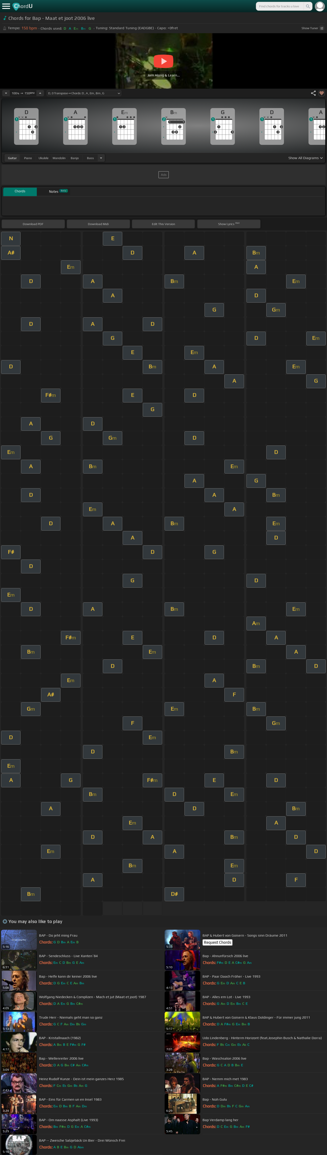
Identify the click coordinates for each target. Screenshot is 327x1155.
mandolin (59, 158)
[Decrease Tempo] (6, 93)
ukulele (43, 158)
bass (90, 158)
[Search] (308, 6)
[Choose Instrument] (101, 157)
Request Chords (217, 942)
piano (28, 158)
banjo (75, 158)
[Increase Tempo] (40, 93)
